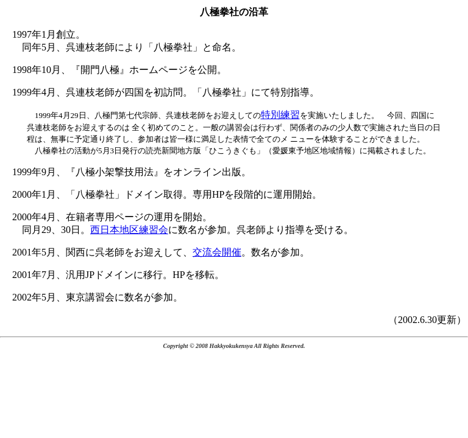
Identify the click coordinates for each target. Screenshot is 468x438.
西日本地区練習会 (129, 229)
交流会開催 (217, 252)
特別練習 (280, 114)
